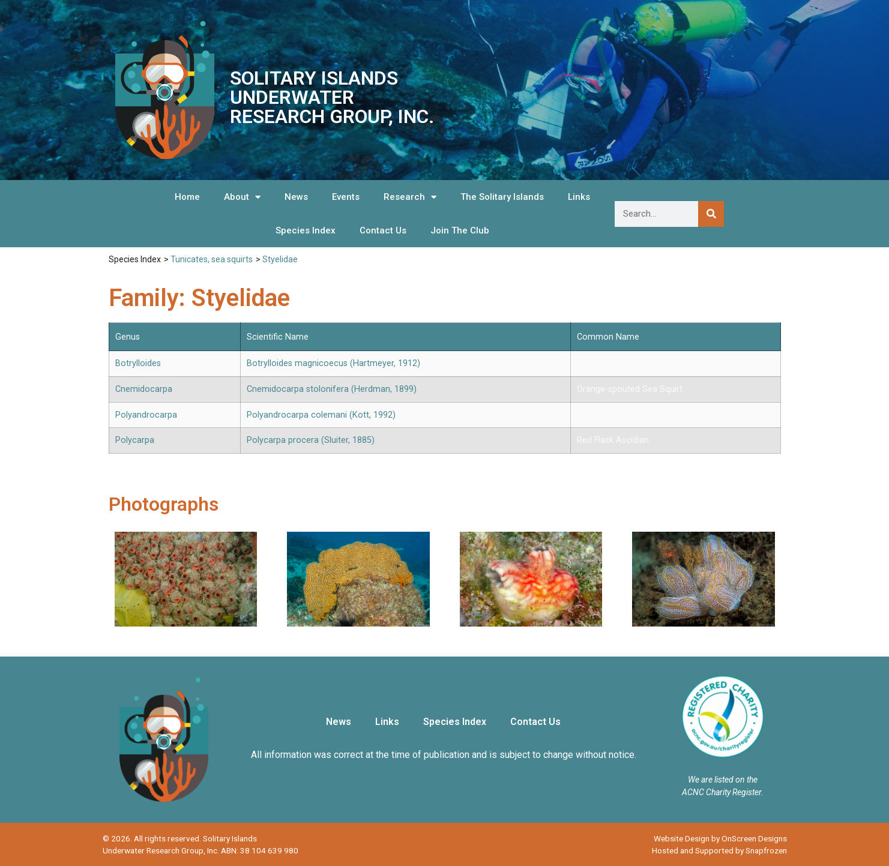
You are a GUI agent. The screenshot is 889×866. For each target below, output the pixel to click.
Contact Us (383, 230)
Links (579, 196)
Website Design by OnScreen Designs (720, 838)
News (296, 196)
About (242, 197)
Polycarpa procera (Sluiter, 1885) (311, 440)
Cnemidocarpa (143, 389)
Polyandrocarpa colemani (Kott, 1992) (321, 415)
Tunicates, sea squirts (211, 259)
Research (410, 197)
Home (187, 196)
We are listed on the (723, 779)
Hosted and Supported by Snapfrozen (719, 850)
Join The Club (459, 230)
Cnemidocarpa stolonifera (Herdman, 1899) (332, 389)
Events (346, 196)
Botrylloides (138, 363)
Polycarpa (134, 440)
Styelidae (280, 259)
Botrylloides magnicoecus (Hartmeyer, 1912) (333, 363)
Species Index (306, 230)
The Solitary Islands (502, 196)
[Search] (711, 214)
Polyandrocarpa (146, 415)
